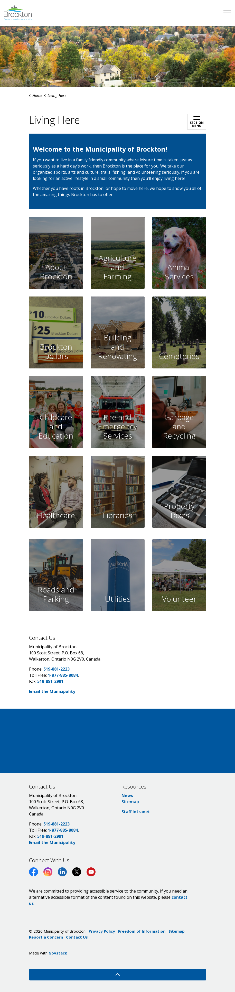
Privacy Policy (102, 931)
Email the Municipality (52, 691)
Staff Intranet (135, 811)
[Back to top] (117, 974)
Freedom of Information (141, 931)
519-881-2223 (56, 669)
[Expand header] (227, 13)
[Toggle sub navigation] (196, 122)
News (127, 795)
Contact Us (77, 937)
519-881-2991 (50, 681)
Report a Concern (46, 937)
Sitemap (130, 801)
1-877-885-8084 (63, 675)
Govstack (58, 953)
